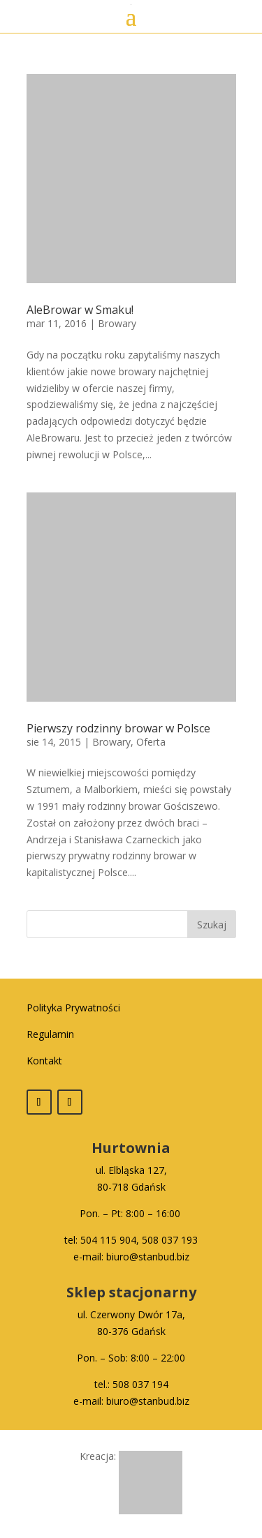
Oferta (151, 741)
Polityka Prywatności (73, 1007)
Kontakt (44, 1060)
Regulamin (50, 1034)
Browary (117, 323)
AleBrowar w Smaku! (80, 309)
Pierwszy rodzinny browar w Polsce (118, 728)
